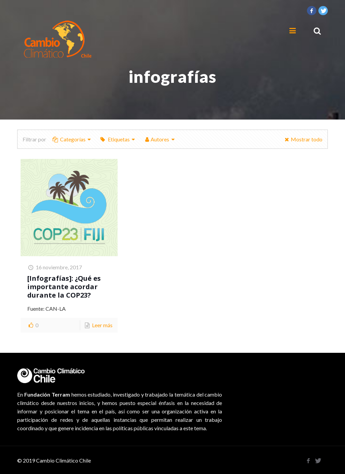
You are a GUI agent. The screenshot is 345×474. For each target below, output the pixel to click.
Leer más (102, 325)
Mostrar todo (302, 139)
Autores (160, 139)
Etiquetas (118, 139)
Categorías (72, 139)
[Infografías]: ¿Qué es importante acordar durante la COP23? (64, 287)
